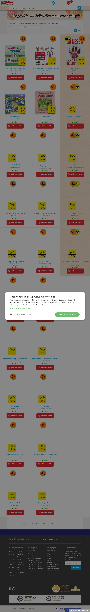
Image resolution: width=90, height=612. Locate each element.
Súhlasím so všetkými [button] (67, 314)
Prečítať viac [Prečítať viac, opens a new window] (40, 305)
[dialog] (45, 306)
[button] (45, 308)
